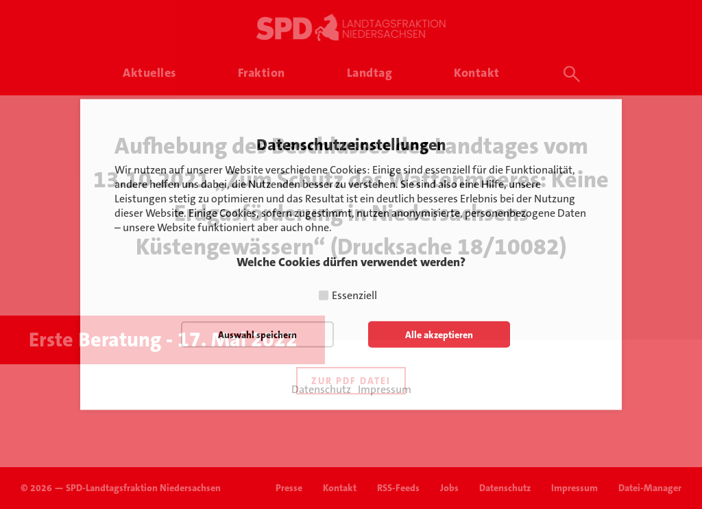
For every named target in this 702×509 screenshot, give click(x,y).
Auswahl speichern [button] (257, 335)
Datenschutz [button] (321, 389)
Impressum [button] (384, 389)
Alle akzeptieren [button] (439, 335)
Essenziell (354, 295)
